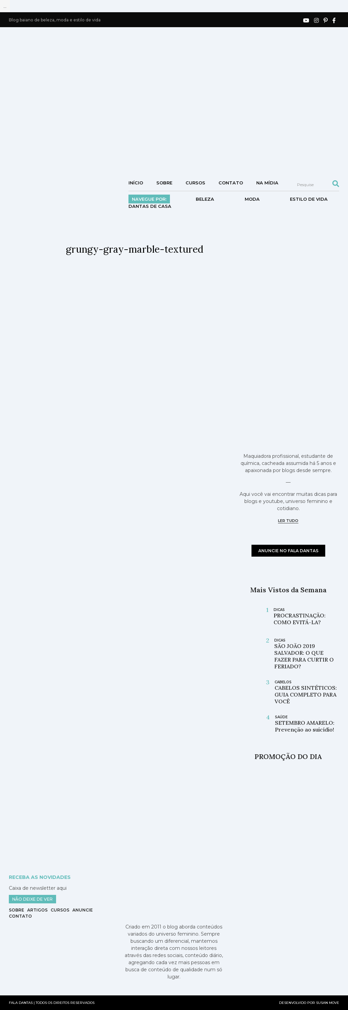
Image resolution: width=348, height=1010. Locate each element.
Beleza (205, 199)
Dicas (279, 610)
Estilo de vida (309, 199)
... (4, 6)
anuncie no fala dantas (288, 550)
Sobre (164, 182)
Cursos (195, 182)
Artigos (37, 910)
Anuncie (82, 910)
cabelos (283, 682)
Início (135, 182)
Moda (252, 199)
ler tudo (288, 520)
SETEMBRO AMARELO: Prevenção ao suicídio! (304, 726)
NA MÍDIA (267, 182)
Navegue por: (149, 199)
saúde (281, 717)
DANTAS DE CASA (149, 206)
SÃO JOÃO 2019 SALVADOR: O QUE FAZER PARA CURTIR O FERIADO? (304, 656)
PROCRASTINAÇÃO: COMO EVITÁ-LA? (300, 619)
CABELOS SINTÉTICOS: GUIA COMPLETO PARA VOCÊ (306, 694)
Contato (231, 182)
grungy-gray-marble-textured (134, 249)
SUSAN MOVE (327, 1002)
